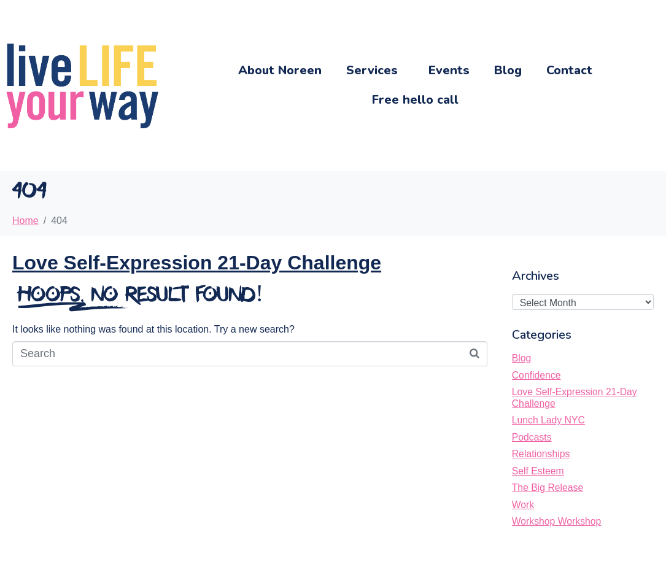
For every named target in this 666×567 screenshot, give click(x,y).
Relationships (541, 454)
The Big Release (547, 487)
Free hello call (415, 99)
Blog (508, 70)
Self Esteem (538, 471)
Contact (569, 70)
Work (523, 505)
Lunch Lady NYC (548, 420)
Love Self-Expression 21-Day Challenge (196, 263)
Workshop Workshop (557, 521)
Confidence (536, 375)
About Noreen (280, 70)
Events (449, 70)
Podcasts (532, 437)
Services (372, 70)
